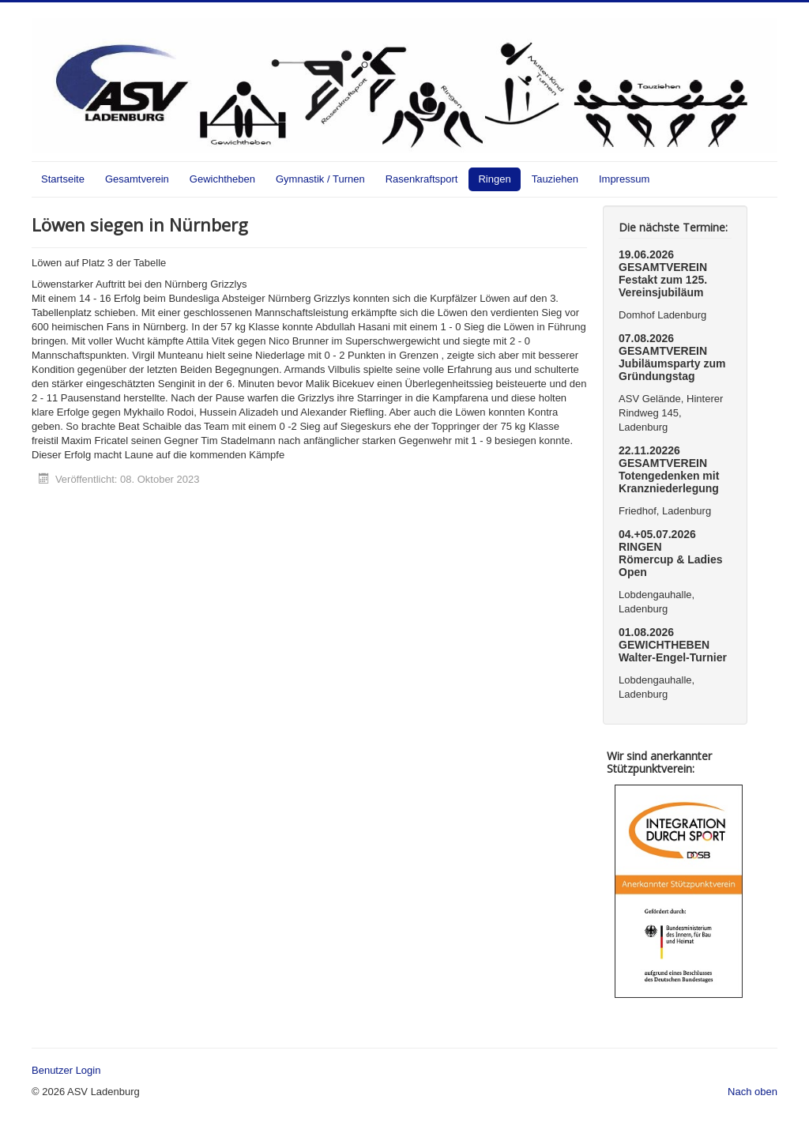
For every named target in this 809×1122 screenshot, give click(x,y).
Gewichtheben (222, 179)
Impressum (624, 179)
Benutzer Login (66, 1070)
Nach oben (752, 1092)
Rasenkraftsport (422, 179)
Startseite (63, 179)
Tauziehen (555, 179)
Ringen (494, 179)
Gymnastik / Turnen (320, 179)
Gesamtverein (137, 179)
